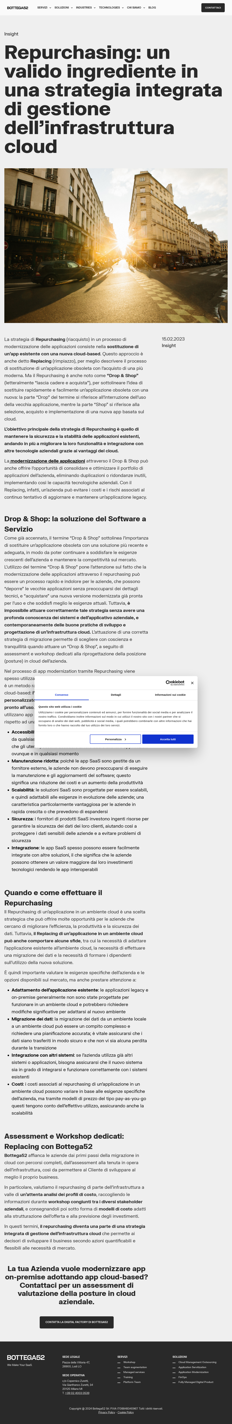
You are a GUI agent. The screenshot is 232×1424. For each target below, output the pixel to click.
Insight (11, 34)
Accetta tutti (168, 739)
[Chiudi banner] (192, 683)
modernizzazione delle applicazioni (47, 461)
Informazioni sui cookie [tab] (170, 694)
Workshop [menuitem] (129, 1362)
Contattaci (213, 7)
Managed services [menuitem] (134, 1372)
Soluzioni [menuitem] (180, 1356)
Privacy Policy (106, 1412)
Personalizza (115, 739)
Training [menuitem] (128, 1377)
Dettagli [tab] (116, 694)
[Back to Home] (17, 7)
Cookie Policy (126, 1412)
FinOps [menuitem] (183, 1377)
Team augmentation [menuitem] (135, 1367)
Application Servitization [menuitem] (192, 1367)
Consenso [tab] (61, 694)
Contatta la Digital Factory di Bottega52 (76, 1322)
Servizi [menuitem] (122, 1356)
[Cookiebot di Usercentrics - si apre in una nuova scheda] (168, 683)
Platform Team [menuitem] (132, 1382)
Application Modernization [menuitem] (194, 1372)
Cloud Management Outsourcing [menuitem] (197, 1362)
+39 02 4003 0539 (77, 1393)
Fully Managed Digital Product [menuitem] (196, 1382)
